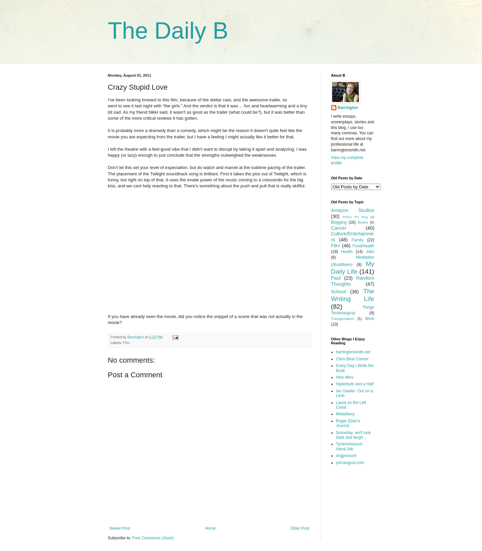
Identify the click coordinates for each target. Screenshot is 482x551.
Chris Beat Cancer (352, 359)
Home (210, 528)
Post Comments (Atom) (153, 538)
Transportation (342, 319)
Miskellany (345, 414)
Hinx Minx (345, 377)
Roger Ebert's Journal (348, 423)
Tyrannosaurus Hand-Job (349, 446)
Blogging (339, 222)
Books (363, 222)
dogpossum (346, 455)
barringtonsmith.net (353, 352)
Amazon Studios (352, 210)
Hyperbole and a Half (355, 384)
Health (347, 251)
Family (357, 240)
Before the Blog (355, 217)
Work (369, 318)
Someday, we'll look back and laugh (353, 435)
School (338, 291)
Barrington (348, 107)
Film (126, 343)
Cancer (338, 228)
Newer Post (120, 528)
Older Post (299, 528)
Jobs (370, 251)
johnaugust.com (350, 462)
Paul (336, 278)
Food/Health (363, 246)
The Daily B (168, 31)
